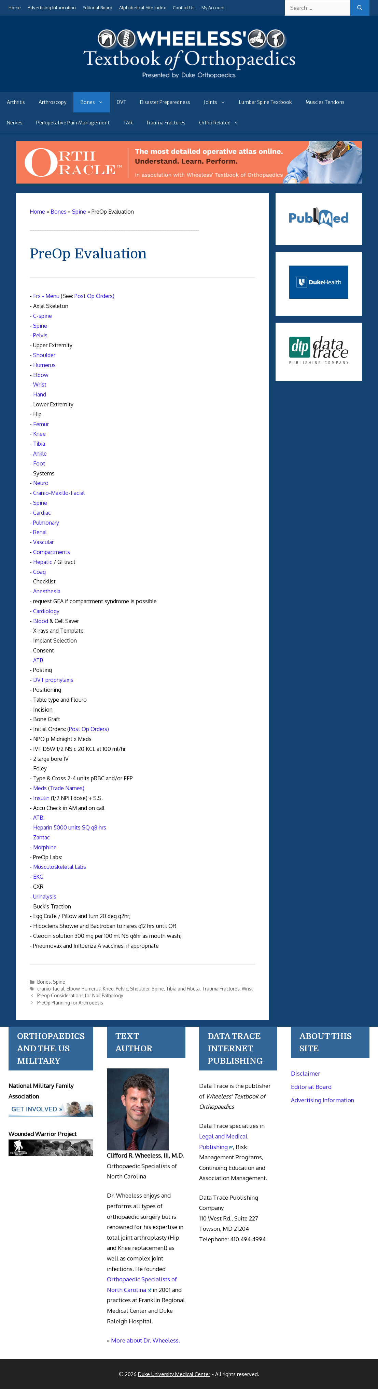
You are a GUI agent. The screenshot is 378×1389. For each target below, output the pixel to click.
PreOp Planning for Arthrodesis (70, 1003)
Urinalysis (44, 896)
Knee (39, 433)
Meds (40, 788)
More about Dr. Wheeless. (145, 1340)
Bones (95, 102)
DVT (121, 102)
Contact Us (184, 7)
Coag (39, 571)
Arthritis (16, 102)
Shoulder (44, 355)
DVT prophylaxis (53, 679)
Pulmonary (46, 522)
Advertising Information (52, 7)
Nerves (15, 123)
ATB (38, 660)
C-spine (42, 315)
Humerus (44, 365)
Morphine (45, 847)
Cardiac (42, 512)
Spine (40, 325)
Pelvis (40, 335)
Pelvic (122, 989)
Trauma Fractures (165, 123)
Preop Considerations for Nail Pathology (80, 995)
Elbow (40, 375)
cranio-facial (51, 989)
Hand (39, 394)
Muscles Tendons (325, 102)
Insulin (41, 798)
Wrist (39, 384)
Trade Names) (67, 788)
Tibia (39, 443)
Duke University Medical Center (174, 1374)
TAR (127, 123)
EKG (38, 876)
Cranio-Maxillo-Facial (59, 492)
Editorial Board (97, 7)
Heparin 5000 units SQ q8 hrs (69, 827)
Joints (218, 102)
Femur (41, 424)
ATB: (38, 817)
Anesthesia (46, 591)
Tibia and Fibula (183, 989)
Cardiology (46, 611)
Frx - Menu (46, 296)
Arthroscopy (53, 102)
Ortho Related (222, 122)
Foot (39, 463)
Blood (40, 621)
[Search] (359, 8)
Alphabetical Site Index (142, 7)
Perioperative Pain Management (73, 123)
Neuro (40, 483)
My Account (213, 7)
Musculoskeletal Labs (59, 866)
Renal (40, 532)
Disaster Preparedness (165, 102)
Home (15, 7)
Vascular (43, 542)
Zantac (41, 837)
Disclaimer (305, 1073)
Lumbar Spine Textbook (265, 102)
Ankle (40, 453)
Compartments (51, 552)
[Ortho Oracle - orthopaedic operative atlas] (189, 181)
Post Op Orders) (94, 296)
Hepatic (42, 561)
